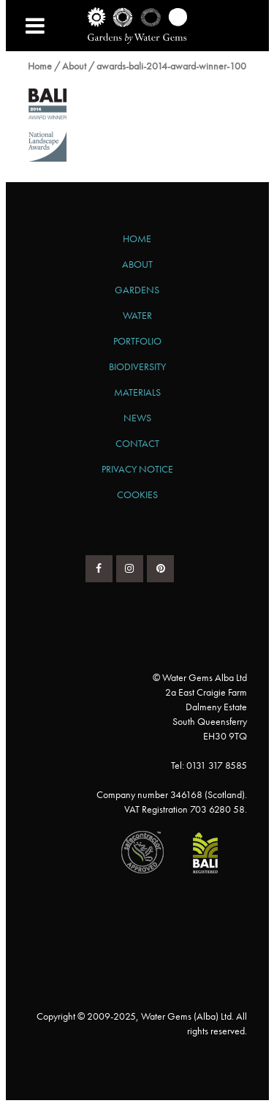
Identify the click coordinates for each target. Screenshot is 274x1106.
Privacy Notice (137, 468)
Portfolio (137, 340)
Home (40, 65)
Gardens (137, 289)
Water (137, 315)
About (74, 65)
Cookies (137, 494)
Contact (137, 443)
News (137, 417)
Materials (137, 392)
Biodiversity (137, 366)
